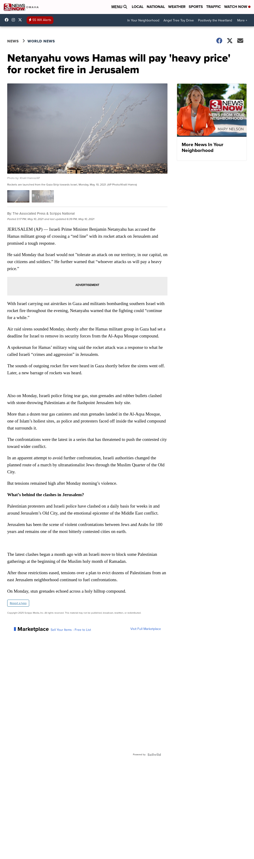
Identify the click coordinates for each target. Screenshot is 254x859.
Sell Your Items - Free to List (71, 630)
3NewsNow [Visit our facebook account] (8, 20)
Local (137, 6)
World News (41, 41)
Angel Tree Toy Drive (179, 20)
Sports (196, 6)
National (156, 6)
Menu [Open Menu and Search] (119, 7)
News (13, 41)
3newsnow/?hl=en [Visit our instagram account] (14, 20)
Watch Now (237, 6)
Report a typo (18, 603)
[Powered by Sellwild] (154, 754)
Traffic (213, 6)
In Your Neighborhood (143, 20)
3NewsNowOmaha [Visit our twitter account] (21, 20)
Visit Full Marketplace (145, 629)
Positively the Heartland (215, 20)
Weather (176, 6)
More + (242, 20)
